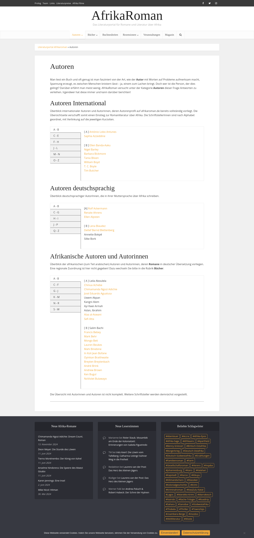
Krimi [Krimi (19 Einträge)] (194, 484)
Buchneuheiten (110, 34)
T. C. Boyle (90, 166)
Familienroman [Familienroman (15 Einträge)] (175, 460)
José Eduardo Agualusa (98, 293)
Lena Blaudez (97, 226)
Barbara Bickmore (95, 153)
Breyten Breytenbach (97, 361)
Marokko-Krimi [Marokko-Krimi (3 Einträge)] (186, 494)
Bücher (91, 34)
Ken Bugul (90, 374)
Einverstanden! (169, 532)
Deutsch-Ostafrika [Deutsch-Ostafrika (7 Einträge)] (194, 450)
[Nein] (244, 533)
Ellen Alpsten (92, 217)
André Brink (91, 366)
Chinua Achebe (93, 285)
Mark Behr (90, 336)
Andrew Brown (93, 370)
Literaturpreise (63, 3)
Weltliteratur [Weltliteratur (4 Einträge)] (173, 518)
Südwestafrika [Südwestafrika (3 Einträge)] (201, 504)
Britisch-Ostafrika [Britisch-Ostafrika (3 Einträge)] (197, 445)
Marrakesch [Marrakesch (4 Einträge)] (205, 494)
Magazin (169, 34)
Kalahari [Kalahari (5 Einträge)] (201, 470)
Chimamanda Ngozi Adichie (100, 289)
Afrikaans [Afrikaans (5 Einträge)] (189, 441)
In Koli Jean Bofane (95, 353)
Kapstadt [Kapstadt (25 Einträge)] (172, 475)
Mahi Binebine (92, 349)
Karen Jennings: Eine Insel (51, 480)
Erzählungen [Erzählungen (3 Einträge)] (203, 455)
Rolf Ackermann (97, 208)
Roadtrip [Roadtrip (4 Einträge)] (204, 499)
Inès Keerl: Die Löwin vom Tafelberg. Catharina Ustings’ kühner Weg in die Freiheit (128, 456)
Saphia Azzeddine (94, 136)
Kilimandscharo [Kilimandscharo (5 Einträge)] (175, 479)
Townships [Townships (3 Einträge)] (198, 509)
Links (52, 3)
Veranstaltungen (151, 34)
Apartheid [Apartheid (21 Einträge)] (204, 441)
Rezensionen (129, 34)
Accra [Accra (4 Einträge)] (186, 436)
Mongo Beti (91, 340)
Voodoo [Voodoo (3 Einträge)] (194, 513)
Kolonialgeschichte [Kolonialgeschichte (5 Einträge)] (177, 484)
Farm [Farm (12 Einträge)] (191, 460)
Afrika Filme (78, 3)
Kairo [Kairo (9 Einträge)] (189, 470)
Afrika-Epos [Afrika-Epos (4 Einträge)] (200, 436)
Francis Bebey (92, 332)
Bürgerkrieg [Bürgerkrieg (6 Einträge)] (173, 450)
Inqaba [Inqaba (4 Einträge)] (209, 465)
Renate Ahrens (93, 212)
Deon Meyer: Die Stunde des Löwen (57, 449)
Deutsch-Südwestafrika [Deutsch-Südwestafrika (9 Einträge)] (179, 455)
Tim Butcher (91, 170)
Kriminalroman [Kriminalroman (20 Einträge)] (175, 489)
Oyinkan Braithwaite (96, 357)
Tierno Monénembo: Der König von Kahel (59, 458)
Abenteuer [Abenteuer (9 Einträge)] (172, 436)
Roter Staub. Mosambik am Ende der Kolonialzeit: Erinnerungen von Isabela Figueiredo (128, 441)
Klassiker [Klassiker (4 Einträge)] (193, 479)
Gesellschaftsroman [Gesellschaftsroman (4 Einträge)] (177, 465)
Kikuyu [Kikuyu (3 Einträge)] (196, 475)
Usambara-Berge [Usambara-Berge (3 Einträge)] (176, 513)
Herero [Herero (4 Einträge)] (197, 465)
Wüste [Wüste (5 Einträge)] (188, 518)
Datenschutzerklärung (195, 532)
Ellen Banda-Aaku (99, 145)
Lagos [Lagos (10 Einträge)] (170, 494)
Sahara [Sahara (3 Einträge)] (170, 504)
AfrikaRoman (127, 15)
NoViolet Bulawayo (95, 378)
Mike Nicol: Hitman (48, 489)
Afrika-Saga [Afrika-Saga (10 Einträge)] (173, 441)
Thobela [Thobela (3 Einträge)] (171, 509)
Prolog (38, 3)
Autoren (76, 34)
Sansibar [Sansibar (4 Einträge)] (184, 504)
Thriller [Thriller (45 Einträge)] (184, 509)
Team (45, 3)
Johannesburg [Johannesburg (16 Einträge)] (174, 470)
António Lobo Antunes (102, 132)
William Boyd (92, 162)
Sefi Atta (89, 319)
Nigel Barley (91, 149)
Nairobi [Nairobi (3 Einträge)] (171, 499)
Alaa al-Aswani (92, 314)
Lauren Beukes (93, 345)
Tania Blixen (91, 158)
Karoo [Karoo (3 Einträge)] (185, 475)
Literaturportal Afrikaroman (52, 47)
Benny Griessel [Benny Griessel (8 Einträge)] (175, 445)
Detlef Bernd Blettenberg (99, 230)
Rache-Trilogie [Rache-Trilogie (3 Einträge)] (187, 499)
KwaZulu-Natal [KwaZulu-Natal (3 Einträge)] (195, 489)
